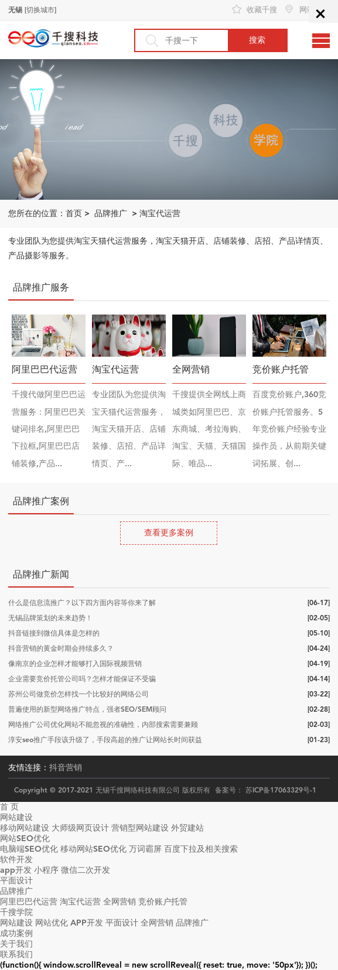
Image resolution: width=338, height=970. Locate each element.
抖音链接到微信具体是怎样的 (54, 633)
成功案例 (16, 933)
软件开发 (16, 860)
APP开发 (86, 923)
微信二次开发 (85, 870)
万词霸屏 (145, 849)
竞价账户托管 (162, 902)
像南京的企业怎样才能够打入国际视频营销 (75, 664)
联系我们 (16, 954)
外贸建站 (187, 828)
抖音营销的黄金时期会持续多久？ (61, 648)
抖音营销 (65, 768)
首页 (74, 213)
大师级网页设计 (80, 828)
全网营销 (119, 902)
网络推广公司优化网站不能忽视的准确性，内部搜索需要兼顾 (103, 724)
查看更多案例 (168, 533)
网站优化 (51, 923)
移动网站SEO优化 (93, 849)
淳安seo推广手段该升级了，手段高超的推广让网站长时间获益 (105, 740)
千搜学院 (16, 912)
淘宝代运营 (159, 213)
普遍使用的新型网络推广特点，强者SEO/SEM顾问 (87, 709)
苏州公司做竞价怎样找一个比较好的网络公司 (78, 694)
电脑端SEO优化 (29, 849)
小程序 (46, 870)
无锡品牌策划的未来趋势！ (50, 618)
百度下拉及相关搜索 (201, 849)
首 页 (9, 807)
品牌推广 (110, 213)
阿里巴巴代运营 (28, 902)
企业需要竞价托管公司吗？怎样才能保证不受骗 (82, 679)
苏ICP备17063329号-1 (280, 790)
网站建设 (16, 817)
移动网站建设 (24, 828)
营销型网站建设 (140, 828)
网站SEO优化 (25, 838)
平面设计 (16, 881)
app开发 (16, 870)
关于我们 (16, 944)
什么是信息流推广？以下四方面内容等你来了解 (82, 603)
